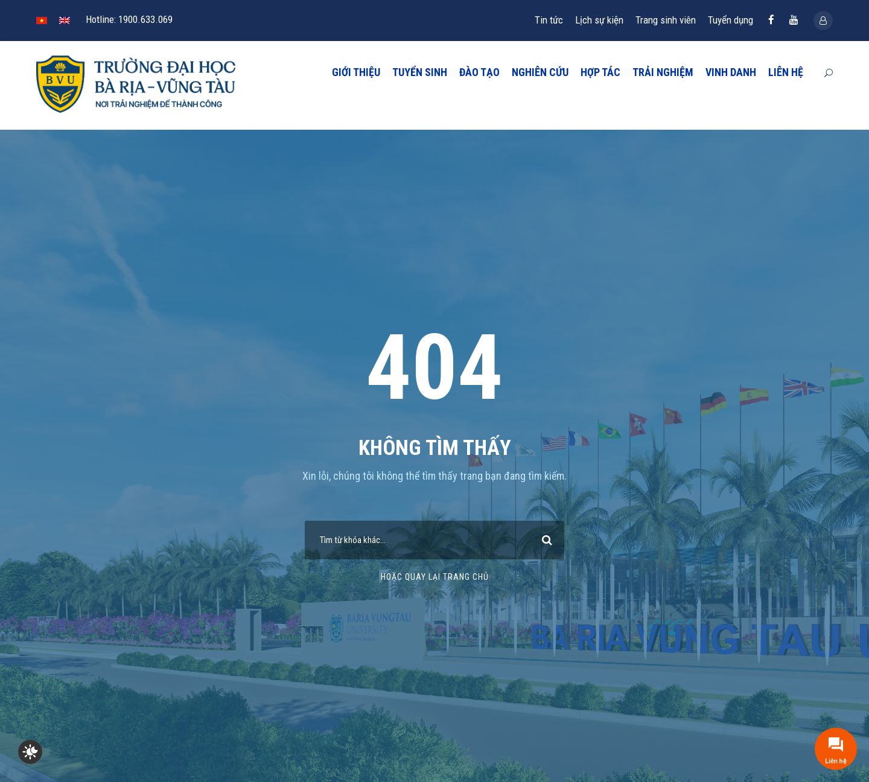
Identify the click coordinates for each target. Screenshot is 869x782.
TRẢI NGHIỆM (662, 72)
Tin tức (549, 20)
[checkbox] (30, 752)
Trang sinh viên (665, 20)
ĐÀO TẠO (479, 72)
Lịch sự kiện (599, 20)
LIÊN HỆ (785, 72)
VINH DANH (730, 72)
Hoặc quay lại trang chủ (435, 577)
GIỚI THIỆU (356, 72)
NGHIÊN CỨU (540, 72)
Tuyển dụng (730, 20)
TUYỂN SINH (419, 72)
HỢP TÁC (600, 72)
